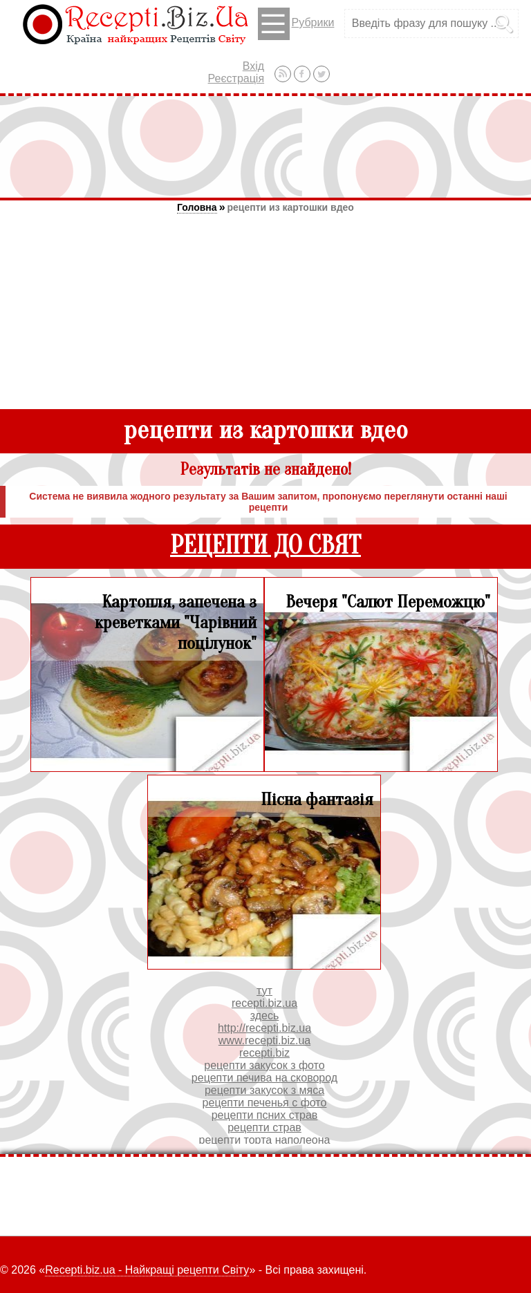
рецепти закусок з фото (264, 1065)
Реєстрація (236, 78)
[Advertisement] (265, 146)
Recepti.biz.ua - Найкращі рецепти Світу (147, 1270)
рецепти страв (264, 1127)
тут (264, 991)
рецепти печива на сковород (264, 1078)
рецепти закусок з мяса (264, 1090)
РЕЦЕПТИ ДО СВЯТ (265, 545)
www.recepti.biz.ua (264, 1040)
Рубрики (296, 24)
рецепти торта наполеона (264, 1140)
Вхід (253, 66)
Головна (197, 207)
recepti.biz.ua (264, 1003)
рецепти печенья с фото (265, 1102)
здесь (264, 1015)
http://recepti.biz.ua (264, 1028)
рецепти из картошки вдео (290, 207)
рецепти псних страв (265, 1115)
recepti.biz (264, 1053)
